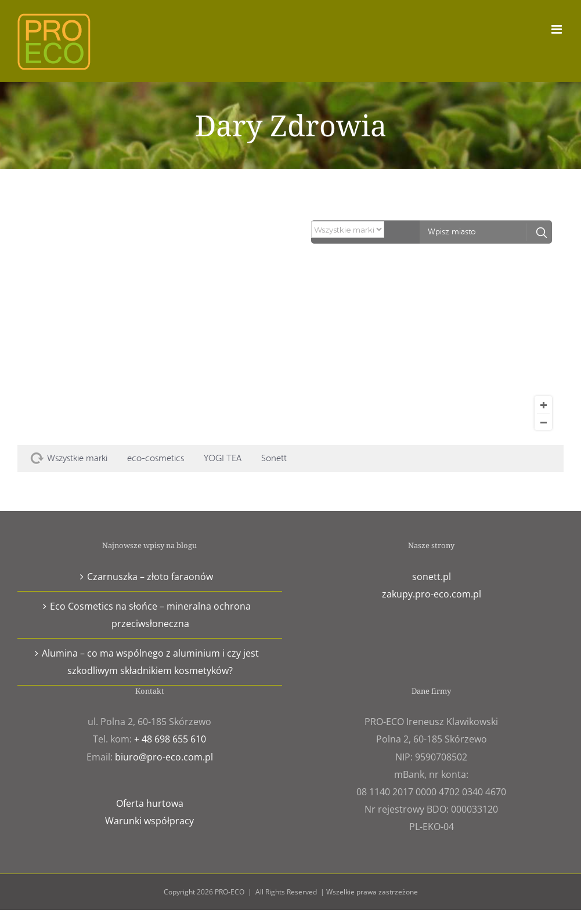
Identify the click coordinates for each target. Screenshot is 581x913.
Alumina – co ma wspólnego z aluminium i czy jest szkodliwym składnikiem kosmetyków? (150, 662)
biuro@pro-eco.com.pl (164, 757)
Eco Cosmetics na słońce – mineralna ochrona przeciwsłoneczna (150, 615)
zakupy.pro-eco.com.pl (431, 594)
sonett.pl (431, 576)
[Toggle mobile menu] (557, 29)
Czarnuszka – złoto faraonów (150, 576)
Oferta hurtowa (149, 803)
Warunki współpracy (149, 820)
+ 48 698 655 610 (170, 739)
